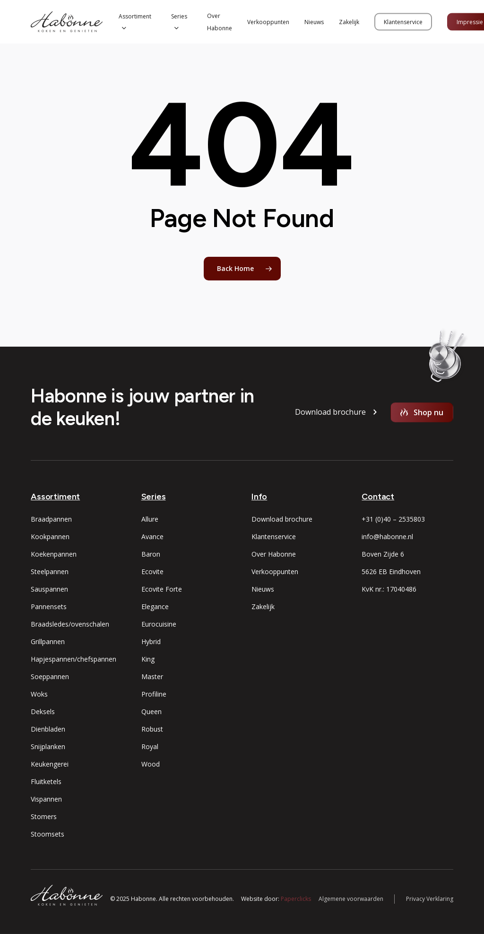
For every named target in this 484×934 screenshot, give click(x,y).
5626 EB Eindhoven (391, 571)
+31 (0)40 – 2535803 (393, 519)
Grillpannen (48, 641)
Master (152, 676)
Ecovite (152, 571)
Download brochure (281, 519)
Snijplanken (48, 746)
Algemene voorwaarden (351, 899)
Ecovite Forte (161, 589)
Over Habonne (273, 554)
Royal (149, 746)
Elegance (155, 606)
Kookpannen (50, 536)
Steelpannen (50, 571)
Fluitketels (46, 781)
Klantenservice (273, 536)
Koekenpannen (54, 554)
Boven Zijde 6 (383, 554)
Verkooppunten (274, 571)
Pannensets (49, 606)
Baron (150, 554)
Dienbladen (48, 729)
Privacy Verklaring (429, 899)
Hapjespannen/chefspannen (73, 659)
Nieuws (262, 589)
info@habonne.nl (387, 536)
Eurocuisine (158, 624)
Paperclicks (296, 899)
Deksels (43, 711)
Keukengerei (50, 763)
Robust (152, 729)
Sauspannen (49, 589)
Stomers (44, 816)
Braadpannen (51, 519)
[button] (330, 412)
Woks (39, 694)
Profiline (153, 694)
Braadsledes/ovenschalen (70, 624)
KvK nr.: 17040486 (389, 589)
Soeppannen (50, 676)
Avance (152, 536)
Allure (149, 519)
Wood (150, 763)
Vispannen (46, 798)
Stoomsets (47, 833)
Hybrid (151, 641)
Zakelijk (263, 606)
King (148, 659)
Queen (151, 711)
